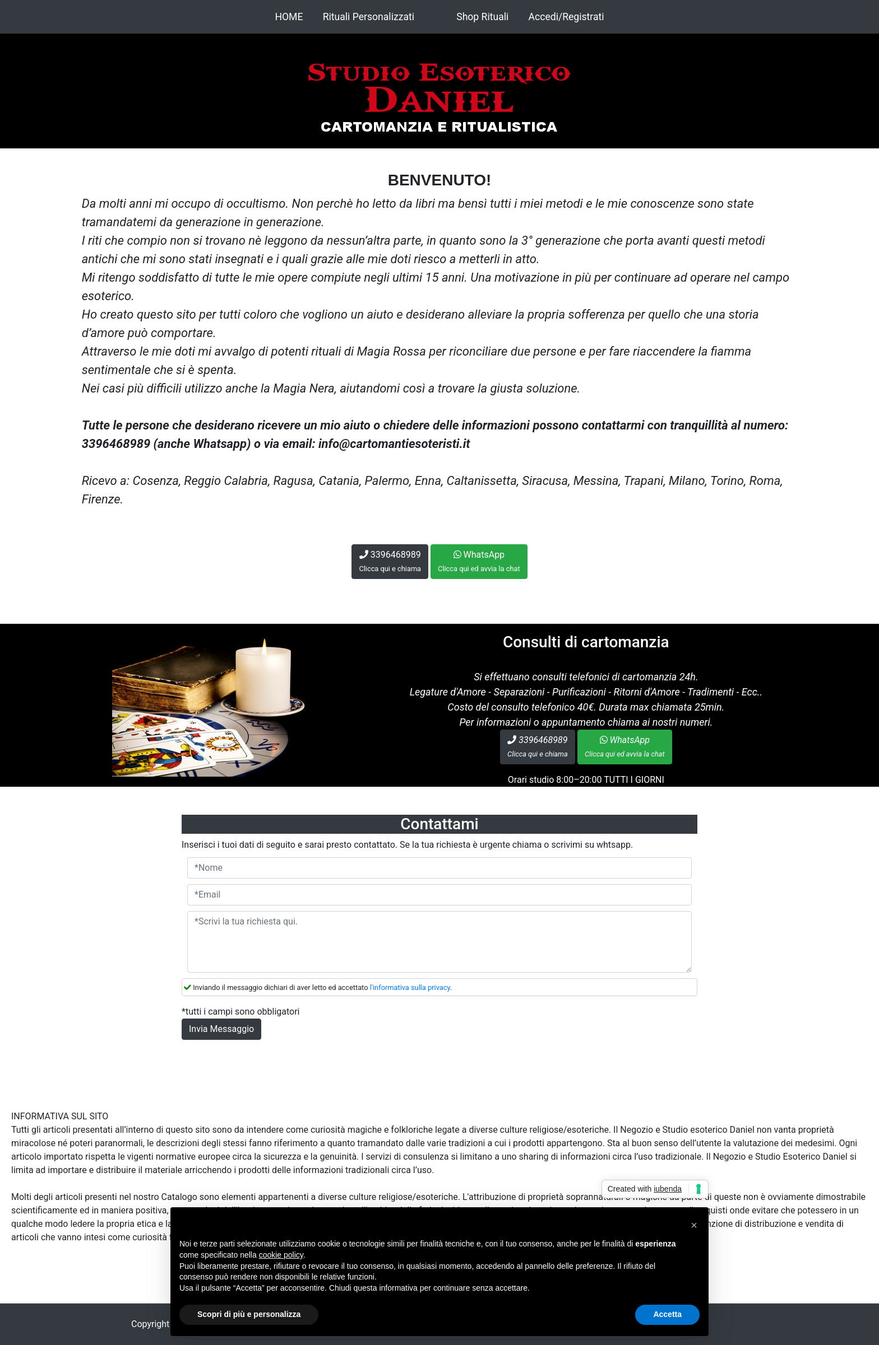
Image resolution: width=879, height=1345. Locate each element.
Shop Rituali (482, 16)
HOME (289, 16)
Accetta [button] (667, 1314)
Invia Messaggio (221, 1029)
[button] (694, 1225)
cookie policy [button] (281, 1254)
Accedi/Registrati (566, 16)
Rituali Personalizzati (368, 16)
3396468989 (390, 561)
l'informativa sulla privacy (410, 987)
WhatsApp (479, 561)
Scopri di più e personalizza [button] (248, 1314)
